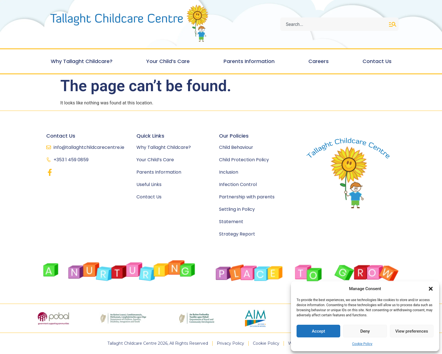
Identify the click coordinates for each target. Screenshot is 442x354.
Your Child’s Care (169, 61)
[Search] (394, 24)
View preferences (411, 331)
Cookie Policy (362, 344)
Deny (365, 331)
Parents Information (250, 61)
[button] (431, 289)
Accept (318, 331)
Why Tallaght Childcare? (83, 61)
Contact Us (377, 61)
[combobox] (334, 24)
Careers (320, 61)
